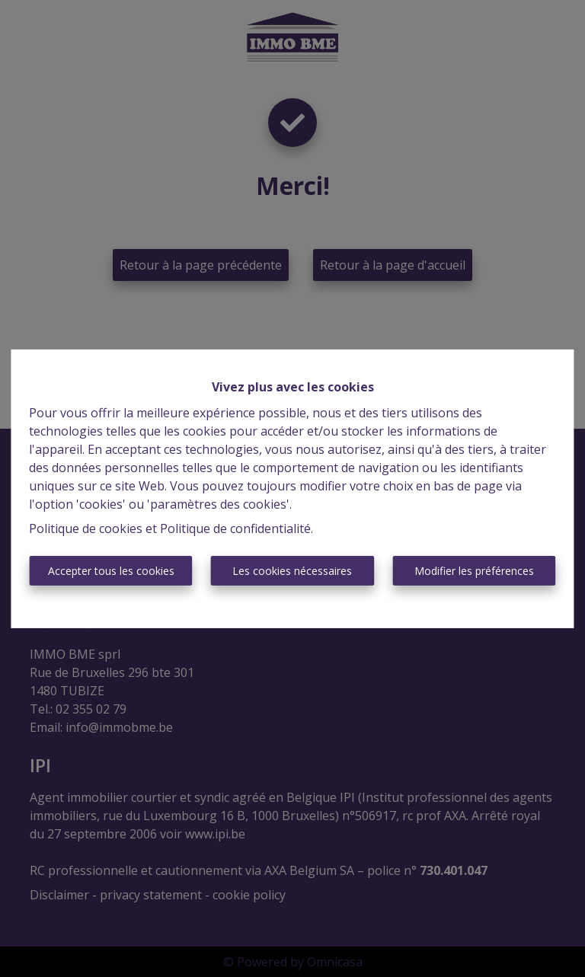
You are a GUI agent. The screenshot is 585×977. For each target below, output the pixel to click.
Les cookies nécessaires (292, 571)
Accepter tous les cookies (111, 571)
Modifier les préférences (474, 571)
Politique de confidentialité (235, 528)
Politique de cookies (85, 528)
